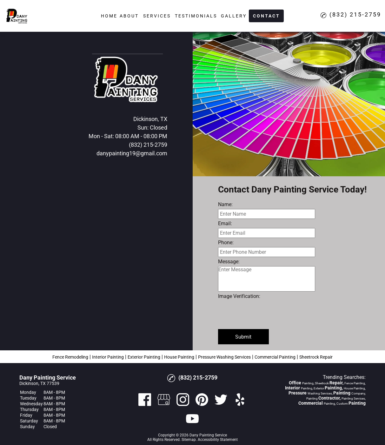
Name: (225, 204)
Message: (229, 262)
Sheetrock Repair (316, 357)
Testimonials (196, 15)
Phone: (226, 242)
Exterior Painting (144, 357)
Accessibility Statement (218, 439)
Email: (225, 223)
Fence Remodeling (70, 357)
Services (157, 15)
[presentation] (266, 313)
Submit (243, 337)
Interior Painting (108, 357)
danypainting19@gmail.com (131, 153)
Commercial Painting (275, 357)
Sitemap (189, 439)
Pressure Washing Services (224, 357)
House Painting (179, 357)
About (129, 15)
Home (109, 15)
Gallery (234, 15)
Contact (266, 15)
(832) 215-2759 (148, 144)
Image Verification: (239, 296)
